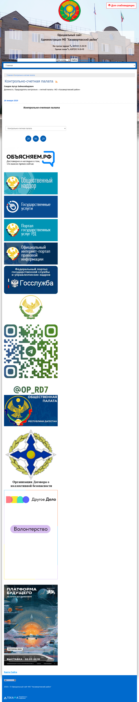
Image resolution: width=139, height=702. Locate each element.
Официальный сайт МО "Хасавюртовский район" (31, 687)
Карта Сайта (10, 672)
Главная (10, 75)
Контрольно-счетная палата (24, 75)
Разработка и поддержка (23, 697)
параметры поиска (86, 60)
